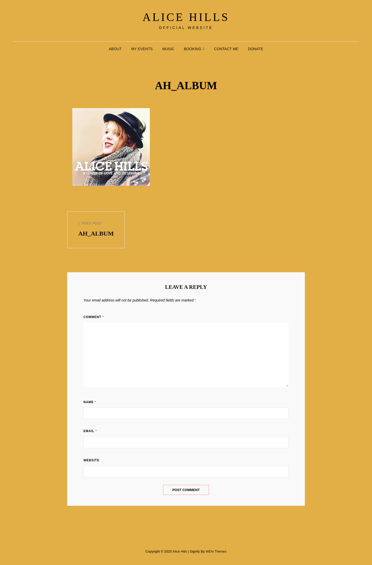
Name (89, 402)
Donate (255, 49)
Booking (192, 49)
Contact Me (226, 49)
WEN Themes (216, 551)
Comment (93, 317)
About (115, 49)
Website (91, 460)
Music (168, 49)
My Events (142, 49)
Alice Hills (186, 17)
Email (90, 431)
